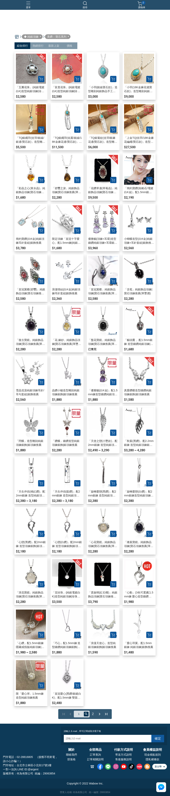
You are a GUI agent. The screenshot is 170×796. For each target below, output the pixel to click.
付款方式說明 (123, 749)
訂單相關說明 (95, 759)
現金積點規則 (152, 754)
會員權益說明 (152, 749)
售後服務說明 (123, 759)
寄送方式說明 (123, 754)
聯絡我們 (71, 754)
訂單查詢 (95, 754)
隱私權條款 (152, 759)
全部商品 (95, 749)
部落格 (71, 759)
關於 (71, 749)
